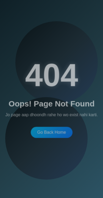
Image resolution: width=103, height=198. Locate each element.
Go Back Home (51, 132)
